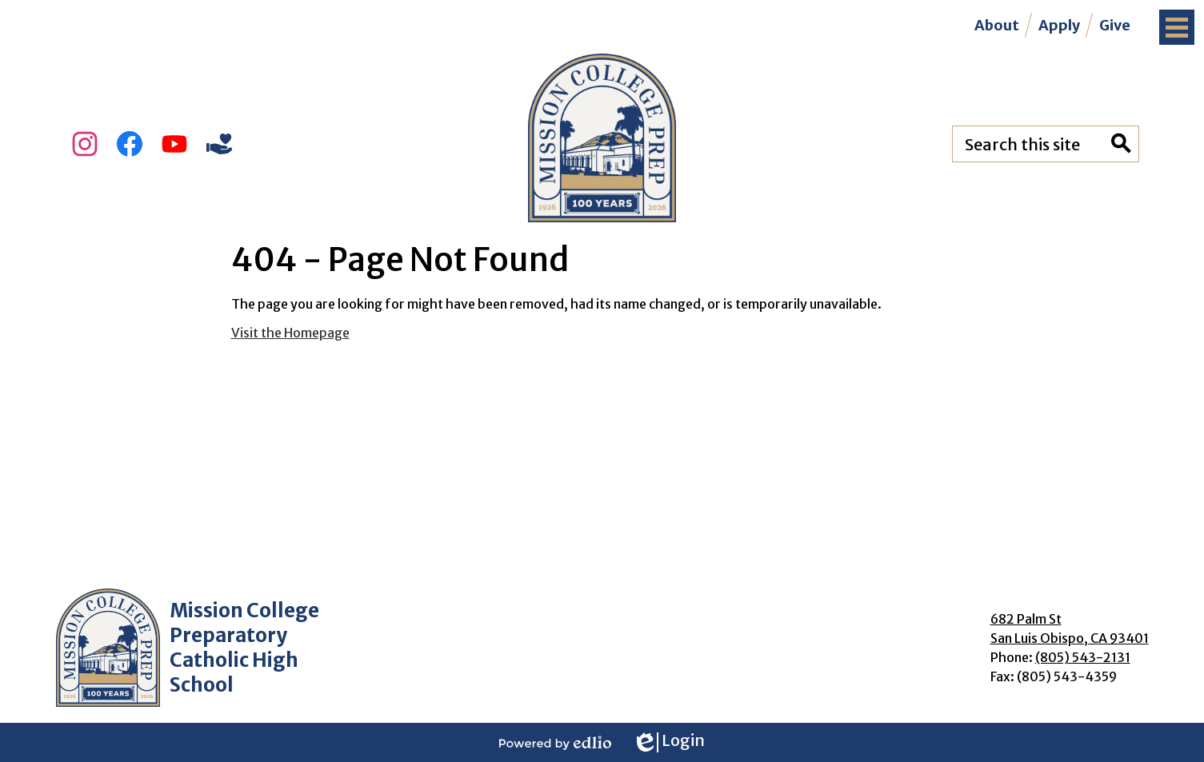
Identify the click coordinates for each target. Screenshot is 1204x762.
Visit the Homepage (290, 333)
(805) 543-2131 (1082, 657)
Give (1114, 25)
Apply (1059, 25)
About (996, 25)
